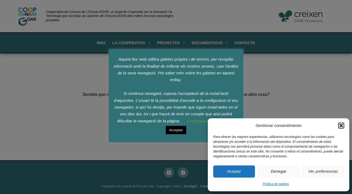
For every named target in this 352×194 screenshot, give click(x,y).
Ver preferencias (323, 171)
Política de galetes (276, 184)
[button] (341, 125)
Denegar (279, 171)
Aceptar (234, 171)
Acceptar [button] (176, 130)
